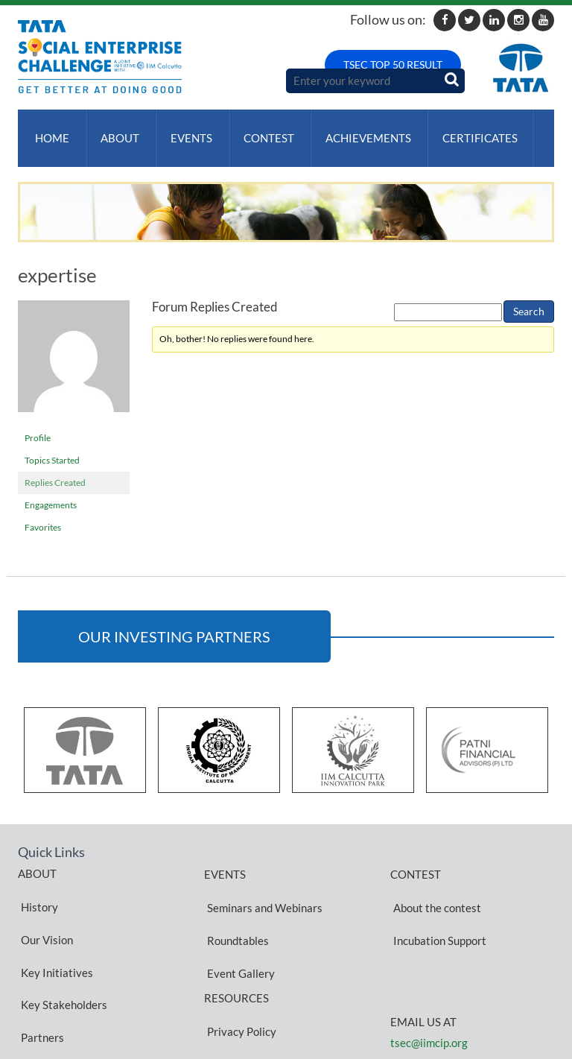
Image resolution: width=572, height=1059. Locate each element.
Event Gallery (238, 920)
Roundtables (235, 902)
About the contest (434, 885)
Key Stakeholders (61, 937)
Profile (38, 423)
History (36, 884)
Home (49, 130)
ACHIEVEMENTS (353, 130)
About (114, 130)
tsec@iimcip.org (429, 998)
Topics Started (52, 445)
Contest (257, 130)
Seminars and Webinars (262, 885)
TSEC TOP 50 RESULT (392, 64)
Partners (39, 955)
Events (182, 130)
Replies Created (55, 467)
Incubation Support (436, 902)
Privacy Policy (238, 964)
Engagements (51, 490)
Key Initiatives (54, 920)
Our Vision (44, 902)
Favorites (43, 512)
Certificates (462, 130)
